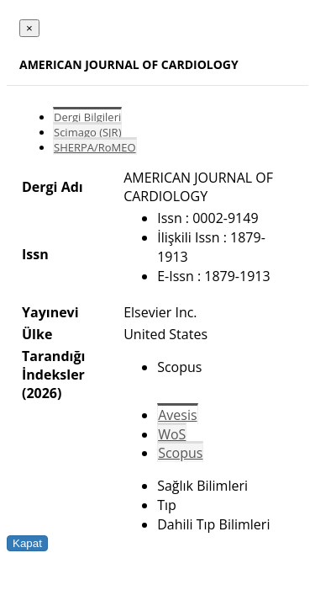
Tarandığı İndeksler (53, 365)
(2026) (41, 393)
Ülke (37, 334)
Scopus (180, 453)
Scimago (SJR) (87, 132)
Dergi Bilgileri (87, 117)
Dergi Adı (52, 187)
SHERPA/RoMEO (95, 147)
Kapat (27, 543)
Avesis (177, 415)
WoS (172, 434)
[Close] (29, 28)
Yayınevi (50, 312)
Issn (35, 254)
